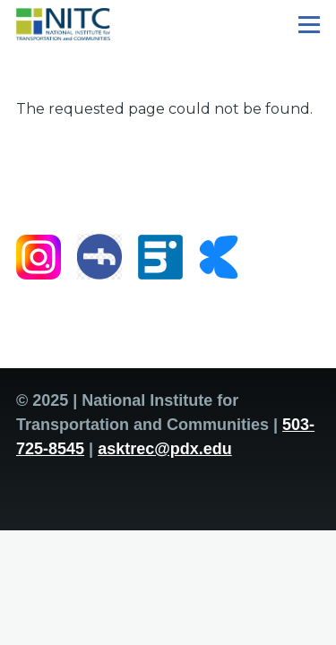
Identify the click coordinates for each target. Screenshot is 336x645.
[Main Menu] (309, 24)
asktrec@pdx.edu (165, 449)
